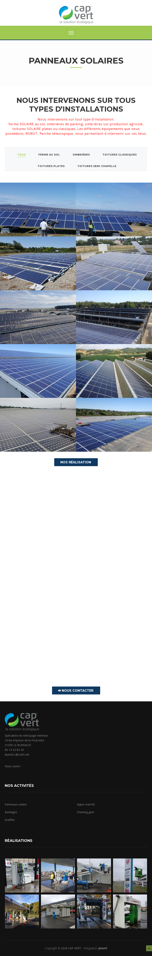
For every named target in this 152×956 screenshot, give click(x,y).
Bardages (11, 812)
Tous (21, 154)
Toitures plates (51, 166)
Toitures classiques (120, 154)
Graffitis (10, 820)
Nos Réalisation (75, 462)
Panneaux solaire (16, 804)
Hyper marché (86, 804)
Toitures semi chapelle (96, 166)
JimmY (102, 948)
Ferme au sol (49, 154)
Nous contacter (75, 690)
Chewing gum (85, 812)
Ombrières (81, 154)
